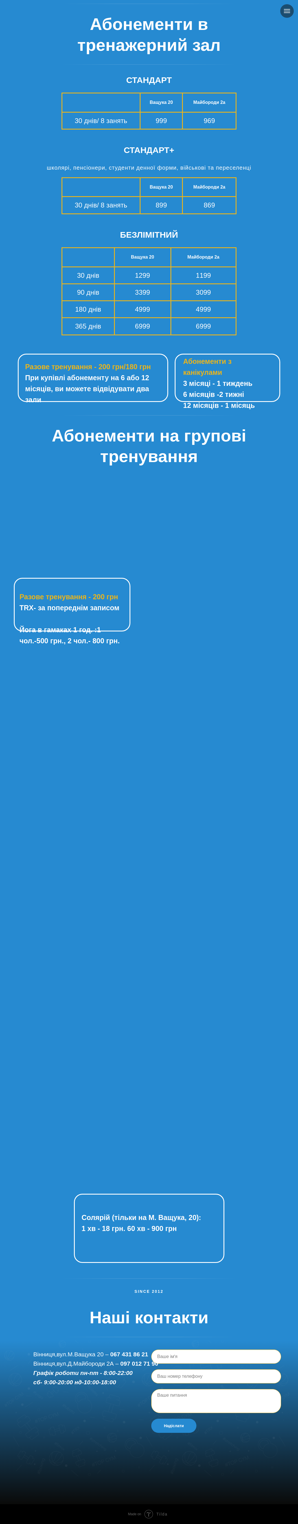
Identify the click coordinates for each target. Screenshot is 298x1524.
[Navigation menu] (287, 11)
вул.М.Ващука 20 (80, 1354)
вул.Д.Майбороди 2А (85, 1363)
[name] (216, 1357)
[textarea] (216, 1401)
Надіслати (174, 1426)
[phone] (216, 1376)
